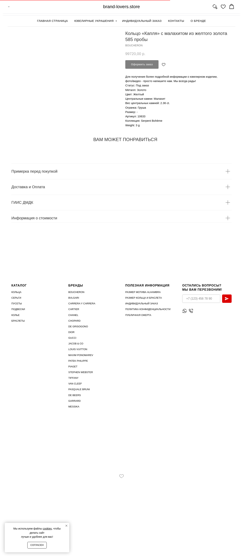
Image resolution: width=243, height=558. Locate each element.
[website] (215, 7)
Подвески (18, 309)
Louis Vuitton (77, 349)
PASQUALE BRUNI (79, 389)
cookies (47, 528)
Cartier (73, 309)
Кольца (16, 292)
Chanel (73, 314)
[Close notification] (66, 526)
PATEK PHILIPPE (78, 360)
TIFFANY (73, 377)
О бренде (198, 20)
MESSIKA (73, 406)
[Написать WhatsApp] (184, 310)
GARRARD (74, 400)
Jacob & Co (75, 343)
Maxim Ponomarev (80, 355)
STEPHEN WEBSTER (80, 372)
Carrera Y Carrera (81, 303)
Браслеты (18, 320)
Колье (15, 314)
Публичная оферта (138, 314)
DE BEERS (74, 395)
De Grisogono (78, 326)
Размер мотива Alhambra (143, 292)
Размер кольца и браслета (143, 297)
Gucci (72, 337)
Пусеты (16, 303)
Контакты (176, 20)
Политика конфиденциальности (147, 309)
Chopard (74, 320)
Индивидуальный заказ (142, 20)
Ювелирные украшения (94, 20)
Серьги (16, 297)
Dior (71, 332)
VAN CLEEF (75, 383)
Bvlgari (73, 297)
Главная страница (52, 20)
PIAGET (72, 366)
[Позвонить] (191, 310)
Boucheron (76, 292)
